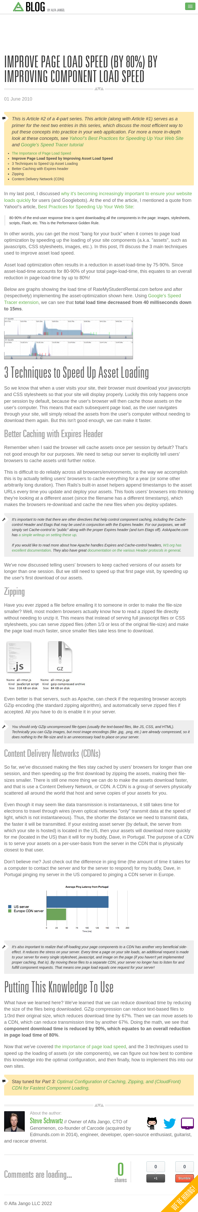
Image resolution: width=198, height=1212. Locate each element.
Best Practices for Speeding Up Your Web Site (85, 206)
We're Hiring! (184, 1198)
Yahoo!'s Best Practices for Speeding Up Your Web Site (126, 138)
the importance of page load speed (90, 1046)
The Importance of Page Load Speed (41, 153)
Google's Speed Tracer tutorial (52, 144)
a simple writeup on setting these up (47, 535)
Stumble (184, 1178)
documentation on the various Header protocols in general (133, 550)
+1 (156, 1178)
